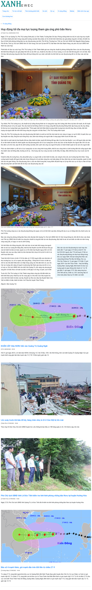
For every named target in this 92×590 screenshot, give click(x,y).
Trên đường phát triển (32, 11)
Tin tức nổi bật (17, 11)
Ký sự (52, 11)
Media (72, 11)
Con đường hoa (7, 16)
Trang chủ (5, 11)
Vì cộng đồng (62, 11)
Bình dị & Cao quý (83, 11)
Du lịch (45, 11)
